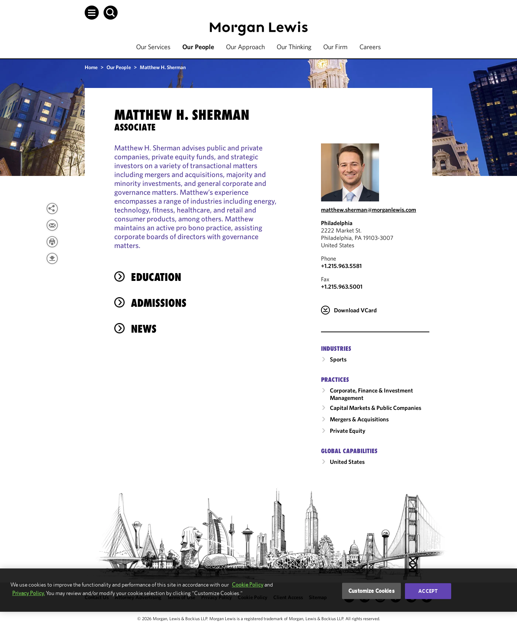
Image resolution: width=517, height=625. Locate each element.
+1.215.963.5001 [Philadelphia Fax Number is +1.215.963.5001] (341, 286)
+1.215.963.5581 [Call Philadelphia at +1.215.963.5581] (341, 265)
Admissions (158, 303)
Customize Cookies (371, 590)
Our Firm (335, 47)
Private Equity (347, 430)
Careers (370, 47)
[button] (92, 13)
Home (91, 67)
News (143, 328)
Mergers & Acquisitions (359, 419)
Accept (427, 591)
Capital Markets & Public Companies (375, 407)
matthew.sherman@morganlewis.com (368, 209)
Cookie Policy (247, 584)
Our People (198, 47)
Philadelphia (336, 223)
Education (156, 277)
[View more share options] (52, 208)
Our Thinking (294, 47)
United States (347, 461)
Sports (338, 359)
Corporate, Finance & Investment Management (371, 394)
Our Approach (245, 47)
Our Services (153, 47)
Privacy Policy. (28, 593)
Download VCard (355, 310)
